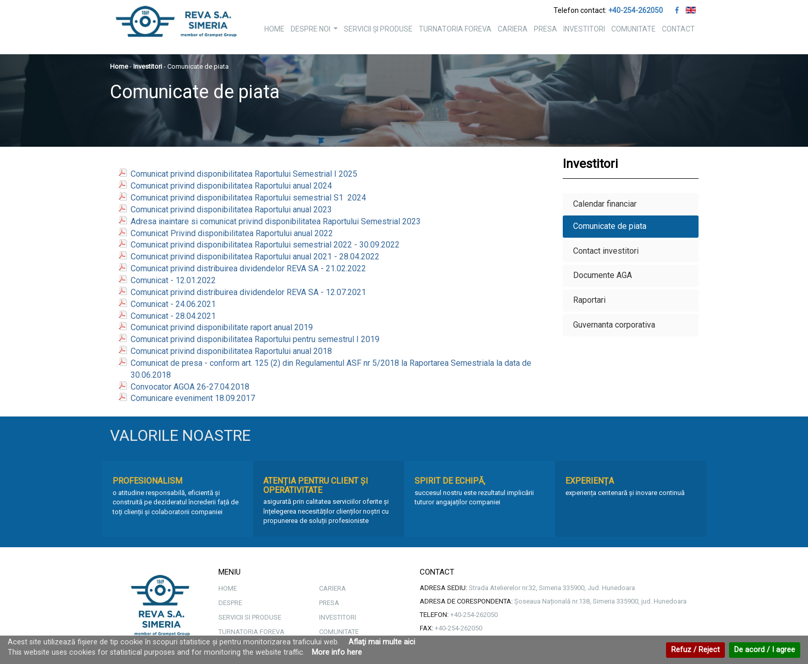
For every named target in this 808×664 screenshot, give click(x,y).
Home (119, 66)
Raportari (589, 300)
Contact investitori (606, 251)
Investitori (147, 66)
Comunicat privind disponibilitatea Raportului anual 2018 (231, 351)
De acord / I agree (764, 649)
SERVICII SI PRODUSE (249, 617)
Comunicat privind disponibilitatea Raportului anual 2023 (231, 209)
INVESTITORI (584, 29)
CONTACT (678, 29)
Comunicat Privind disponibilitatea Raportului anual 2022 (232, 233)
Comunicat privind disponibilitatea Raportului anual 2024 (231, 186)
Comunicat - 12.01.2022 (173, 280)
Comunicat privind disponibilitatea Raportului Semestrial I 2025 (244, 174)
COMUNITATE (633, 29)
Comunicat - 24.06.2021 (173, 304)
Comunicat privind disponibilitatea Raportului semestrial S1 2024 (248, 198)
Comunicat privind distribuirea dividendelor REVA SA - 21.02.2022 (248, 268)
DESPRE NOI (315, 32)
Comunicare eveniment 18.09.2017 (193, 398)
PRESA (545, 29)
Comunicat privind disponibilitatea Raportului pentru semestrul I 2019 (255, 339)
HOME (274, 29)
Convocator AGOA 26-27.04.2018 (190, 387)
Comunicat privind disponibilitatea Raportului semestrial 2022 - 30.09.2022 (265, 245)
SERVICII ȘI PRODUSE (378, 29)
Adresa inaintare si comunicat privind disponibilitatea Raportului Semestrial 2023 (276, 221)
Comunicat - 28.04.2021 (173, 316)
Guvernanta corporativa (614, 325)
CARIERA (513, 29)
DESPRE (230, 603)
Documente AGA (602, 275)
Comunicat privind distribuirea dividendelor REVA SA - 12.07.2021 (248, 292)
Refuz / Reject (695, 649)
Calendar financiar (605, 204)
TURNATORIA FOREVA (455, 29)
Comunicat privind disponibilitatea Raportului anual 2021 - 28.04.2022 (255, 256)
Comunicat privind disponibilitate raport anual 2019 (222, 327)
